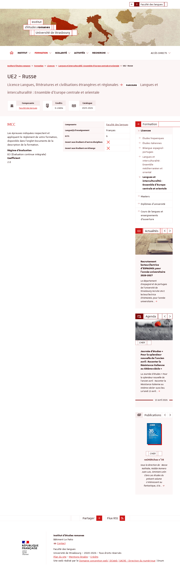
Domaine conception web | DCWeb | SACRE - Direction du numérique (117, 560)
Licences (51, 65)
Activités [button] (81, 53)
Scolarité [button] (63, 53)
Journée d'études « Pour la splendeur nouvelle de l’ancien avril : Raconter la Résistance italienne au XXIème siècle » (153, 360)
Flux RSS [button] (112, 518)
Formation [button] (43, 53)
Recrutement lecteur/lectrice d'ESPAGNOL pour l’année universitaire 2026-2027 (153, 268)
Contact (61, 543)
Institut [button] (24, 53)
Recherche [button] (101, 53)
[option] (154, 271)
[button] (99, 518)
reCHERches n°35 (154, 459)
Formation (38, 65)
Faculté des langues (28, 108)
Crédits (94, 556)
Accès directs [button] (161, 53)
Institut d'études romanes (18, 65)
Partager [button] (89, 518)
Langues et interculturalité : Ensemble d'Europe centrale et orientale (88, 65)
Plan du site (59, 556)
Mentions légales (78, 556)
